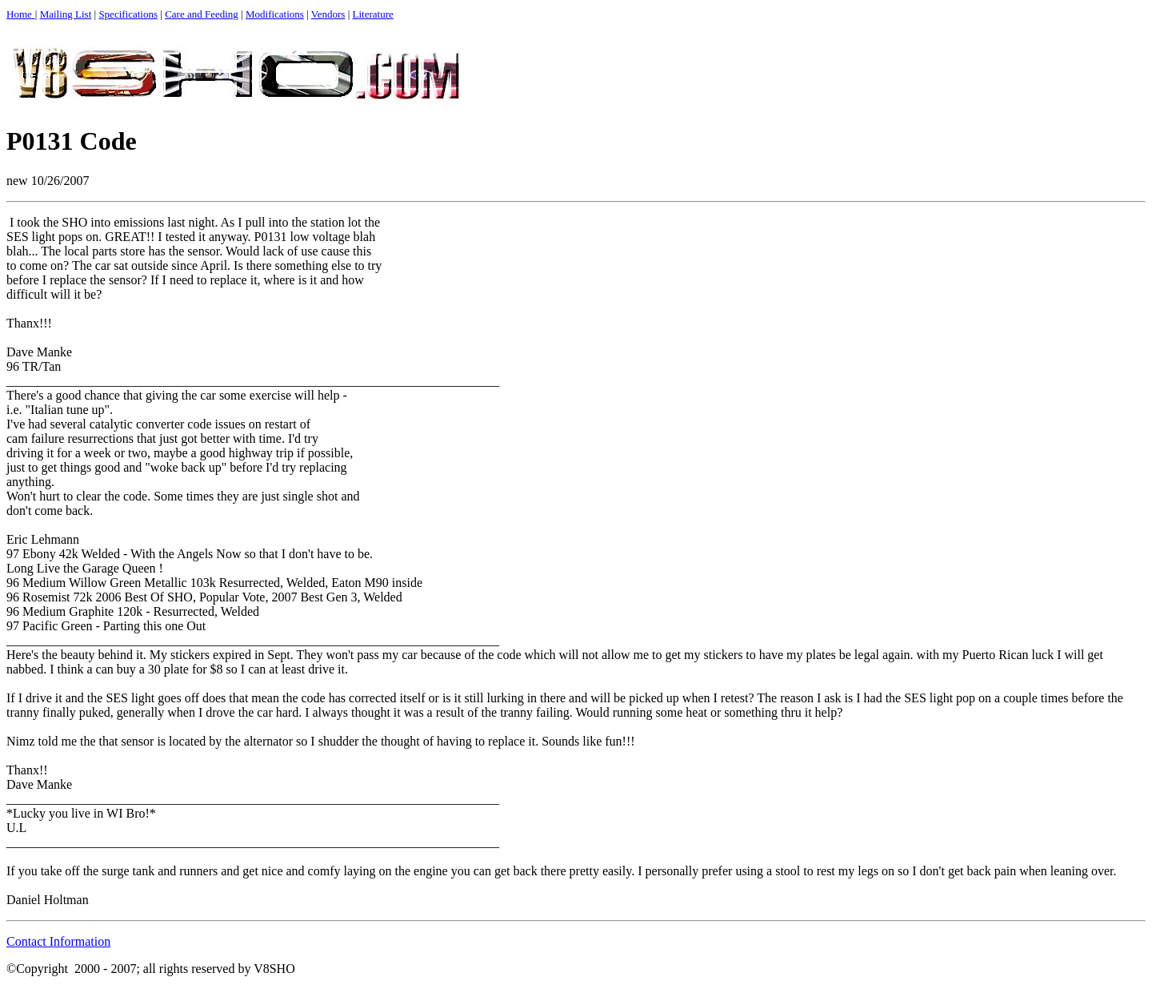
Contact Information (58, 941)
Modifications (275, 14)
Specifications (128, 14)
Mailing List (66, 14)
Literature (373, 14)
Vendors (328, 14)
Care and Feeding (201, 14)
